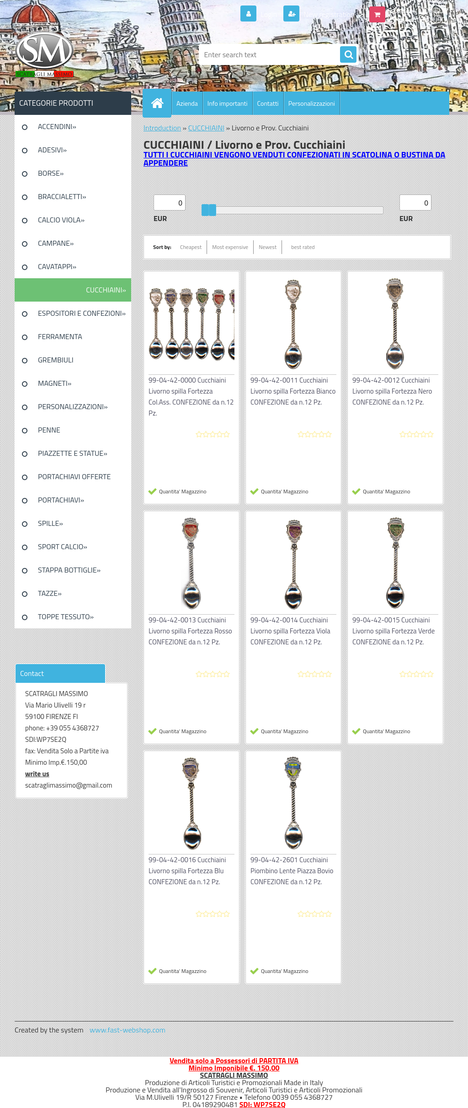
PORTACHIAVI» (61, 499)
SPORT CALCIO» (62, 546)
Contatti (268, 103)
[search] (348, 55)
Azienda (187, 103)
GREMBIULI (56, 359)
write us (37, 773)
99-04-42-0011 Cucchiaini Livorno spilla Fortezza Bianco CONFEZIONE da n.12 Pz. (292, 391)
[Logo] (77, 54)
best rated (303, 247)
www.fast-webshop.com (127, 1029)
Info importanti (227, 103)
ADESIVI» (52, 149)
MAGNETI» (54, 383)
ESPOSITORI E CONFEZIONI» (82, 313)
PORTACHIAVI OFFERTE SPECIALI (74, 479)
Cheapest (191, 247)
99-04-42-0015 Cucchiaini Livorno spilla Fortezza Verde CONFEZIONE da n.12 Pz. (393, 631)
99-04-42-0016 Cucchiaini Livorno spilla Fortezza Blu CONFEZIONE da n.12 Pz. (187, 870)
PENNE (49, 429)
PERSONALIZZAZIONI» (73, 406)
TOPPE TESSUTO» (66, 616)
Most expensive (230, 247)
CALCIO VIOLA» (61, 219)
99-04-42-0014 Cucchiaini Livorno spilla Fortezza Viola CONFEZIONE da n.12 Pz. (290, 631)
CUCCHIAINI (206, 127)
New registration (328, 14)
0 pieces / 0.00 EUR (418, 10)
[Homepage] (160, 103)
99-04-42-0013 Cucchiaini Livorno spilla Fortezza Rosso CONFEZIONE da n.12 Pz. (190, 631)
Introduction (162, 127)
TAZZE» (50, 593)
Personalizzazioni (311, 103)
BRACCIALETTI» (62, 196)
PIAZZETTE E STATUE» (72, 453)
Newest (268, 247)
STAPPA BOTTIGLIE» (69, 569)
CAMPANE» (56, 243)
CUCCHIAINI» (106, 289)
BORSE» (51, 173)
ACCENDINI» (57, 126)
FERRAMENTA (60, 336)
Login (269, 14)
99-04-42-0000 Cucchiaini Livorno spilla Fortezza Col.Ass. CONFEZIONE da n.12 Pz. (191, 396)
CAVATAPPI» (57, 266)
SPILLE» (50, 523)
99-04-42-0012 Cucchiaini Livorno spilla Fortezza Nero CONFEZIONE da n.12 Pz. (392, 391)
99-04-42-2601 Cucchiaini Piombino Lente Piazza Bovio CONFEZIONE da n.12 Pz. (292, 870)
